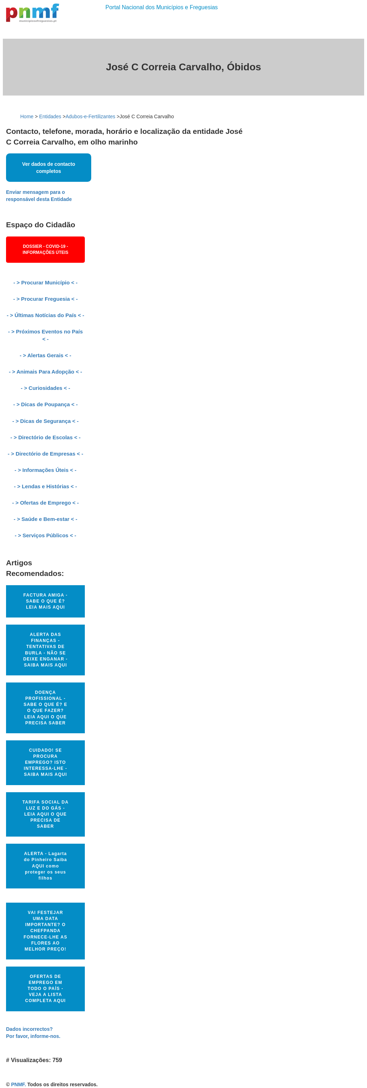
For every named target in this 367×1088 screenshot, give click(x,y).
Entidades (50, 116)
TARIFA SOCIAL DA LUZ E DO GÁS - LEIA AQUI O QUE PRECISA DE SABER (45, 814)
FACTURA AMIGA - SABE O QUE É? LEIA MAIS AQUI (45, 601)
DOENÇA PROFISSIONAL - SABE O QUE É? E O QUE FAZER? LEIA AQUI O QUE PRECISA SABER (45, 707)
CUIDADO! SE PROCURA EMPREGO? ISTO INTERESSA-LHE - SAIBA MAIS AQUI (45, 762)
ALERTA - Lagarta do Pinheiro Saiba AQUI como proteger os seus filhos (45, 866)
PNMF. (18, 1084)
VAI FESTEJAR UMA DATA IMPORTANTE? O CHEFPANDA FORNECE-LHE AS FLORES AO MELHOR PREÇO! (45, 931)
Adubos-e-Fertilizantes (90, 116)
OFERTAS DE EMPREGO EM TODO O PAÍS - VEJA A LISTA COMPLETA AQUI (45, 988)
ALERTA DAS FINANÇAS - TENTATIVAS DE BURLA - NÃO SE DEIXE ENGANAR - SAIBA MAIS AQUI (45, 650)
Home (26, 116)
